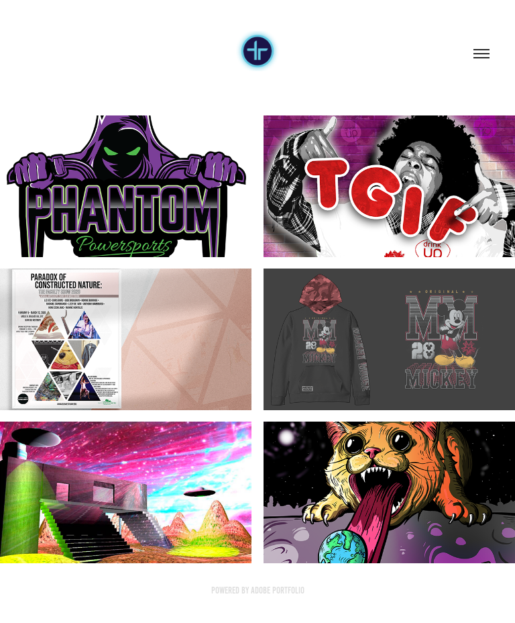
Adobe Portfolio (277, 590)
